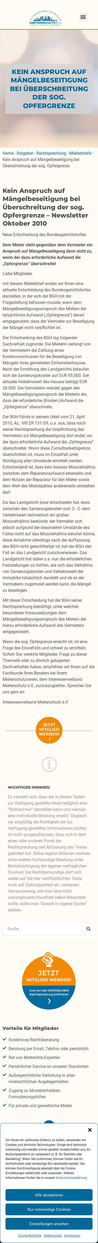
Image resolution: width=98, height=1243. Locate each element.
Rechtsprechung (51, 153)
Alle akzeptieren (49, 1195)
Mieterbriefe (80, 153)
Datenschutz (53, 1236)
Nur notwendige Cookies (49, 1209)
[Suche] (88, 929)
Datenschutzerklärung (71, 1178)
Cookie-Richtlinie (29, 1236)
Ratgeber (25, 153)
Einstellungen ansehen (49, 1224)
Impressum (72, 1236)
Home (8, 153)
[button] (90, 1130)
